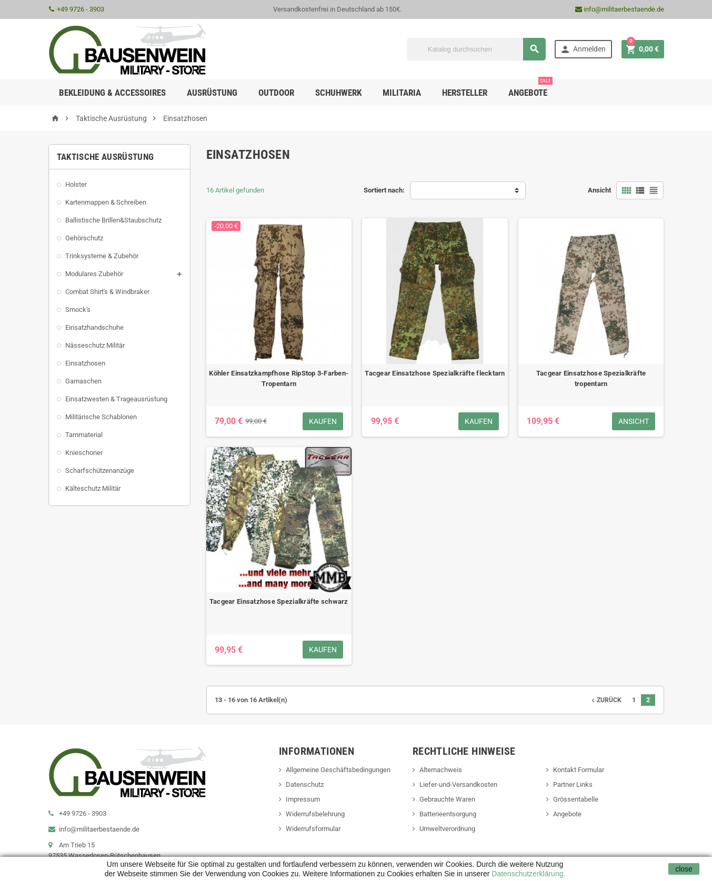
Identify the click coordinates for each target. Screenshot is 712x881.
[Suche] (476, 49)
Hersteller (464, 92)
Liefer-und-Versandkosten (458, 784)
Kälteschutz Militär (93, 488)
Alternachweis (440, 770)
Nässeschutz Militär (95, 345)
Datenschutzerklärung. (527, 873)
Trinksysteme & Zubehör (101, 256)
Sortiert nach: (384, 190)
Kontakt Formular (578, 770)
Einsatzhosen (85, 363)
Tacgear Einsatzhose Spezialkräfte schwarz (278, 601)
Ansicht (599, 190)
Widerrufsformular (313, 829)
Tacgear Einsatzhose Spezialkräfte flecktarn (435, 373)
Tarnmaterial (84, 435)
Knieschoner (84, 453)
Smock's (78, 309)
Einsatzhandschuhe (94, 327)
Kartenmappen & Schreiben (105, 202)
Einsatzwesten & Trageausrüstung (116, 399)
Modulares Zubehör (94, 274)
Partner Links (573, 784)
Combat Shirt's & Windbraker (107, 292)
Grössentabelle (575, 799)
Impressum (303, 799)
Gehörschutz (84, 238)
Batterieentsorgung (447, 814)
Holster (76, 184)
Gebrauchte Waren (447, 799)
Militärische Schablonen (101, 417)
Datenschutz (305, 784)
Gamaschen (83, 381)
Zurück (605, 700)
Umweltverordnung (447, 829)
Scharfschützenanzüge (99, 470)
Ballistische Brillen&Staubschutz (113, 220)
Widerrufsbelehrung (315, 814)
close (684, 869)
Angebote (530, 88)
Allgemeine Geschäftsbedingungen (338, 770)
